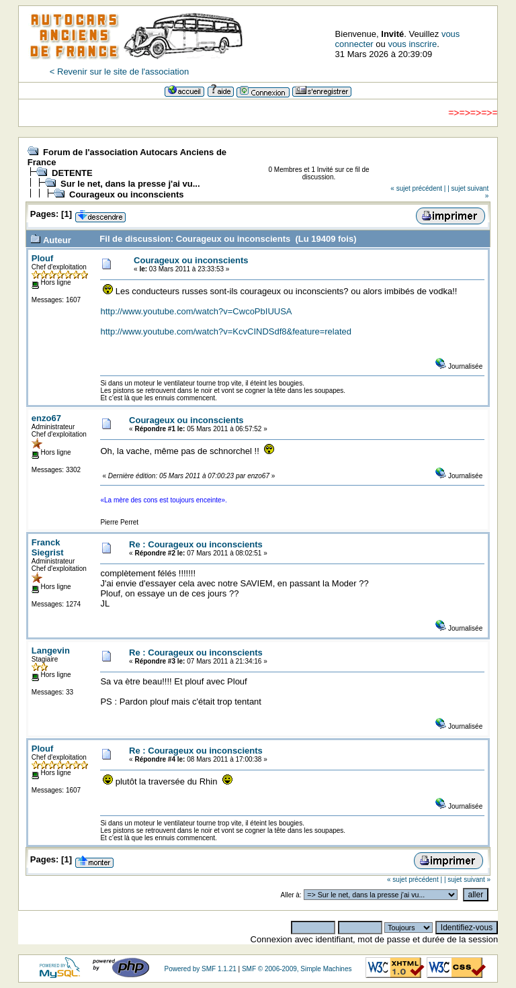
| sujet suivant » (467, 879)
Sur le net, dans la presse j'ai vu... (130, 184)
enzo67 (46, 418)
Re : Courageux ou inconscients (196, 544)
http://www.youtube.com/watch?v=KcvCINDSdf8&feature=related (225, 331)
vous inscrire (412, 44)
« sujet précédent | (417, 188)
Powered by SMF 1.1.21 (200, 969)
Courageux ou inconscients (126, 194)
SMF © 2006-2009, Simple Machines (297, 969)
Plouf (43, 258)
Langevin (51, 650)
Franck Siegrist (48, 547)
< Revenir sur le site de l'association (119, 71)
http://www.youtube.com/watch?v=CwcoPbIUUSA (196, 311)
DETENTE (72, 173)
